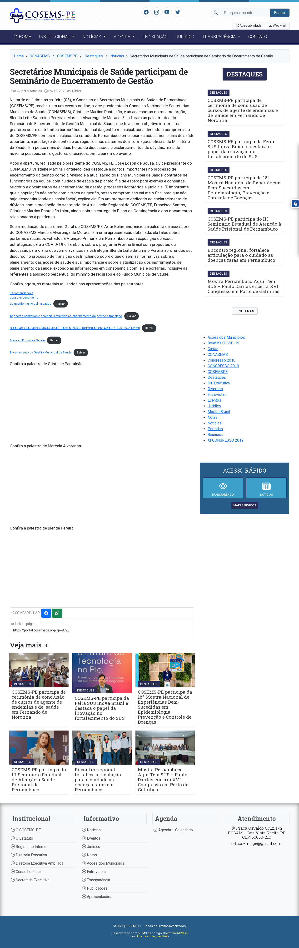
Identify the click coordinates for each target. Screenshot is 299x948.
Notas (213, 417)
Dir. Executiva (219, 383)
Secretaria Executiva (30, 880)
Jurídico (185, 36)
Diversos (215, 389)
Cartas (213, 349)
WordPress (180, 933)
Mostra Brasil (219, 411)
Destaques (94, 56)
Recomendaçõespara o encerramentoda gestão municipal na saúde (30, 298)
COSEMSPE (67, 56)
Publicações (95, 888)
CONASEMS (40, 56)
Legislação (155, 36)
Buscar (279, 12)
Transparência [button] (219, 36)
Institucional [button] (55, 36)
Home (22, 36)
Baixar (60, 304)
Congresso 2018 (221, 360)
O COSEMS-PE (26, 830)
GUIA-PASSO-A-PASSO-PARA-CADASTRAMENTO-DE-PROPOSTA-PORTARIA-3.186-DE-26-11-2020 (75, 328)
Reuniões (215, 434)
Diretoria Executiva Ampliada (37, 863)
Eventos (214, 400)
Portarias (215, 429)
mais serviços (244, 505)
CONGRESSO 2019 (223, 366)
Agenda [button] (122, 36)
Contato (257, 36)
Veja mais (245, 311)
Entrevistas (217, 394)
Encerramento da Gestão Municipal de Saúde (40, 352)
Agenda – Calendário (173, 830)
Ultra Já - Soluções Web (152, 936)
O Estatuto (22, 838)
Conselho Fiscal (26, 871)
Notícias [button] (92, 36)
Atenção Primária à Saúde (27, 340)
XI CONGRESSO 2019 (226, 440)
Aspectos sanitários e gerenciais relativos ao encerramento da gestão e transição (66, 316)
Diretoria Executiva (29, 855)
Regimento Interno (28, 846)
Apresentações (97, 896)
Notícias (117, 56)
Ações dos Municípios (226, 337)
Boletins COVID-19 (223, 343)
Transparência (96, 880)
